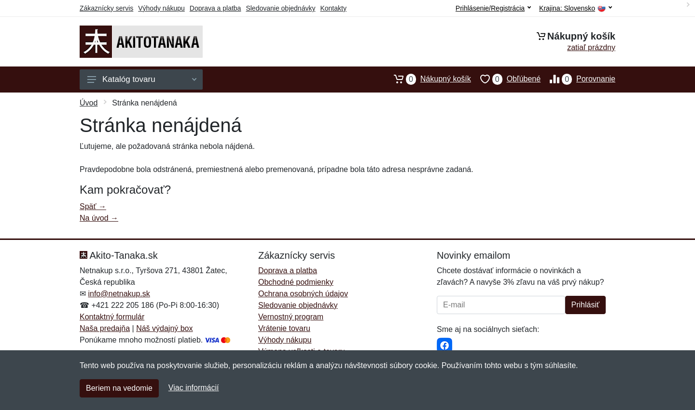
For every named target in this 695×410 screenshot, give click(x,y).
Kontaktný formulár (112, 317)
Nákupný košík (428, 79)
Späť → (93, 206)
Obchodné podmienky (296, 282)
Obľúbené (506, 79)
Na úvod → (99, 218)
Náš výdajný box (164, 328)
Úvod (88, 103)
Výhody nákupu (161, 8)
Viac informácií (193, 388)
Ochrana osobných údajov (303, 294)
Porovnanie (578, 79)
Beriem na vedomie (119, 388)
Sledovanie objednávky (280, 8)
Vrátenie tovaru (284, 328)
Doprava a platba (215, 8)
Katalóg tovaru (141, 79)
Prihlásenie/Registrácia (493, 8)
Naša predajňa (105, 328)
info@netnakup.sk (119, 294)
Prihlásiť (585, 305)
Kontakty (333, 8)
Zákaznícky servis (106, 8)
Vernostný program (290, 317)
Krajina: (575, 8)
